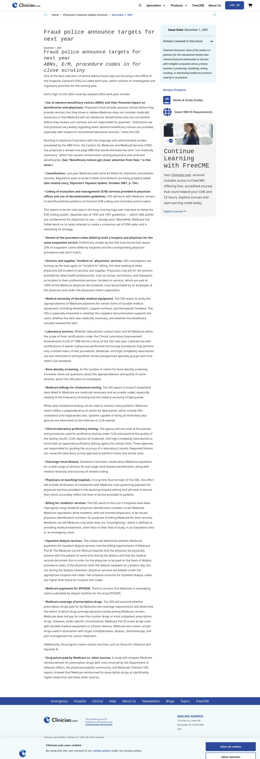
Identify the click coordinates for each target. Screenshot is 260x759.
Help (112, 701)
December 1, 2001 (114, 14)
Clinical (97, 701)
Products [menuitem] (177, 5)
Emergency (59, 701)
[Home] (26, 5)
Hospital (80, 701)
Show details (184, 752)
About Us (214, 5)
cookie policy (102, 730)
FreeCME (198, 5)
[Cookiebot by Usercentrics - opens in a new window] (22, 752)
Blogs (170, 701)
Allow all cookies (230, 726)
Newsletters (151, 701)
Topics (185, 701)
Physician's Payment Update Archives (77, 14)
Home (47, 14)
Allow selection (230, 736)
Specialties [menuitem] (153, 5)
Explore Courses (175, 211)
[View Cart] (250, 5)
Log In (235, 5)
